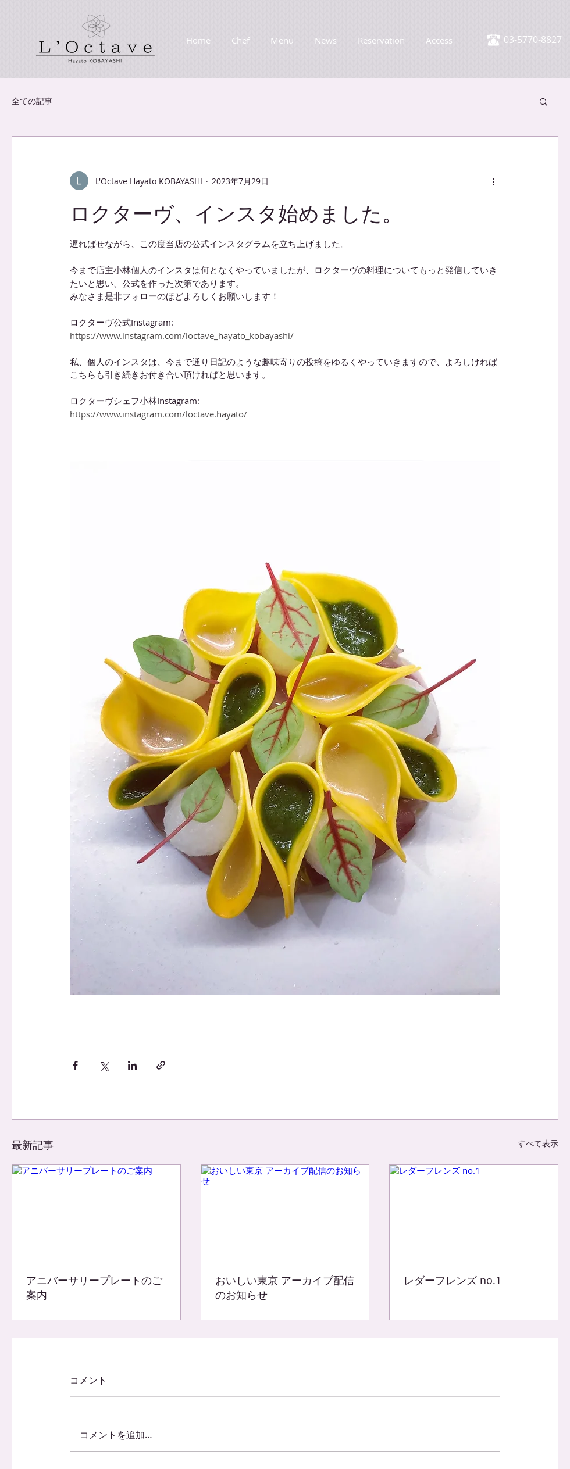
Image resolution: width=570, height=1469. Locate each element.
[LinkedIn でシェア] (132, 1065)
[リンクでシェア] (160, 1065)
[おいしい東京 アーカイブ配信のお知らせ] (285, 1212)
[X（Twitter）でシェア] (103, 1065)
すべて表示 (538, 1143)
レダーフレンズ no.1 (452, 1280)
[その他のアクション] (493, 181)
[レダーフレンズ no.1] (474, 1212)
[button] (543, 101)
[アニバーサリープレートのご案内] (96, 1212)
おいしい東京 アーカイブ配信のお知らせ (284, 1287)
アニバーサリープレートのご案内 (94, 1287)
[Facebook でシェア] (75, 1065)
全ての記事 (32, 100)
